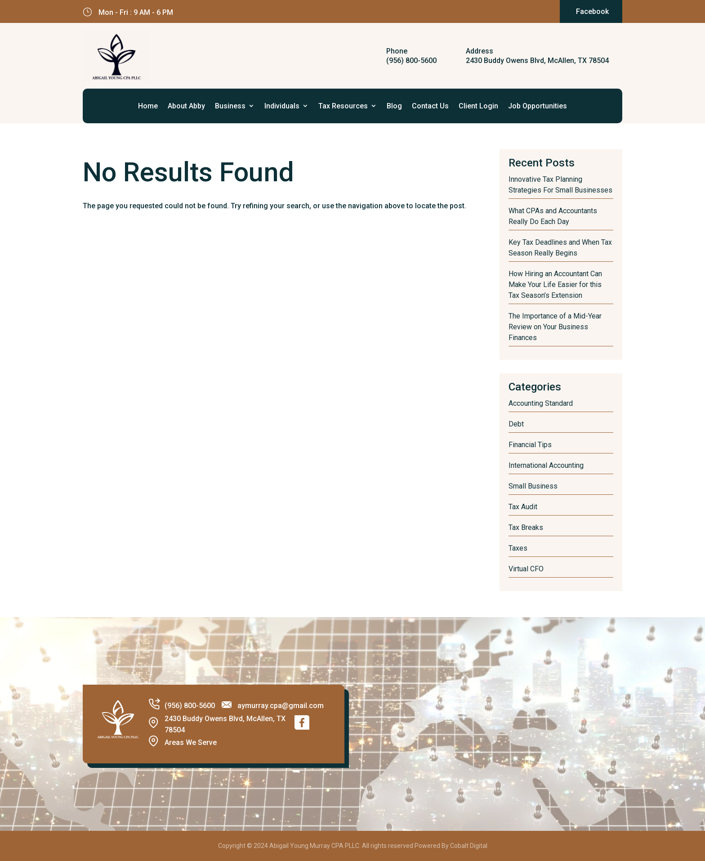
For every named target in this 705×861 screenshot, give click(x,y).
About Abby (186, 106)
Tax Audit (523, 506)
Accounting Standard (541, 403)
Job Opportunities (537, 106)
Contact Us (430, 106)
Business (230, 106)
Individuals (281, 106)
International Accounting (546, 465)
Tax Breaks (526, 527)
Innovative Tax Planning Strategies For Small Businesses (560, 184)
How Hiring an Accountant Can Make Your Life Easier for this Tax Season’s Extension (555, 284)
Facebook (592, 11)
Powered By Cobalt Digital (451, 845)
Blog (394, 106)
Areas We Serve (191, 742)
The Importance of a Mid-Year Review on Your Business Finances (555, 327)
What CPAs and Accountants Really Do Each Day (553, 216)
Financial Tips (530, 444)
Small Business (533, 486)
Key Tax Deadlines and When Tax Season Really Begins (560, 247)
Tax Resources (343, 106)
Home (148, 106)
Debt (516, 424)
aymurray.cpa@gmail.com (280, 705)
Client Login (478, 106)
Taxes (518, 548)
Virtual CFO (526, 569)
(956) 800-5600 (411, 60)
